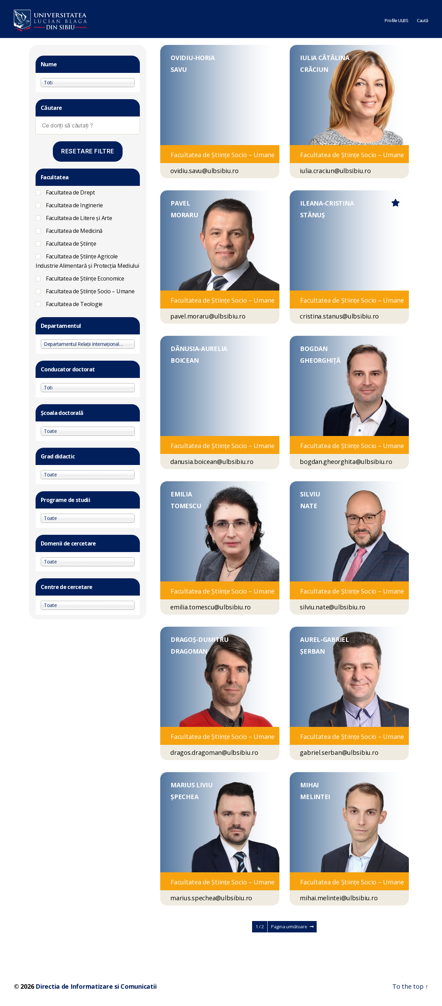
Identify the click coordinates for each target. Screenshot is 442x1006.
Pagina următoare (292, 926)
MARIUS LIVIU (192, 785)
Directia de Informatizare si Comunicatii (96, 986)
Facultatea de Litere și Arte (79, 218)
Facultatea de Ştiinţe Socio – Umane (90, 291)
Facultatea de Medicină (74, 231)
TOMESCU (186, 506)
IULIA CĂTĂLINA (324, 58)
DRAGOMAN (189, 651)
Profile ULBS (396, 19)
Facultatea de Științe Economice (85, 278)
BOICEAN (185, 360)
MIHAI (309, 785)
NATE (308, 506)
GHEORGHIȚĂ (320, 360)
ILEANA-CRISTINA (327, 203)
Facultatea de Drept (70, 192)
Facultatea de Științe (71, 243)
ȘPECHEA (184, 797)
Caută (422, 19)
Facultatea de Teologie (74, 304)
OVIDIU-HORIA (193, 58)
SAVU (179, 69)
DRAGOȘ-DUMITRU (199, 639)
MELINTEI (315, 797)
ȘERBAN (312, 651)
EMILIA (181, 494)
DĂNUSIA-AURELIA (199, 348)
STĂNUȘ (312, 215)
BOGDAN (313, 348)
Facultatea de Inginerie (74, 205)
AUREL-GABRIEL (324, 639)
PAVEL (180, 203)
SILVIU (310, 494)
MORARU (184, 215)
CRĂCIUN (314, 69)
